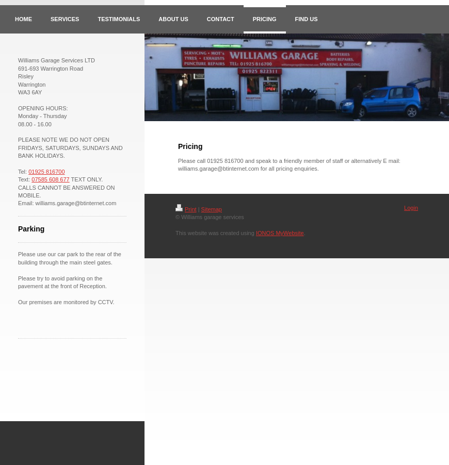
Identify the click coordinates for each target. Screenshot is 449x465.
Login (411, 208)
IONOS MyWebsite (280, 233)
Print (186, 209)
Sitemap (211, 209)
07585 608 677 (50, 179)
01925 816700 (46, 172)
